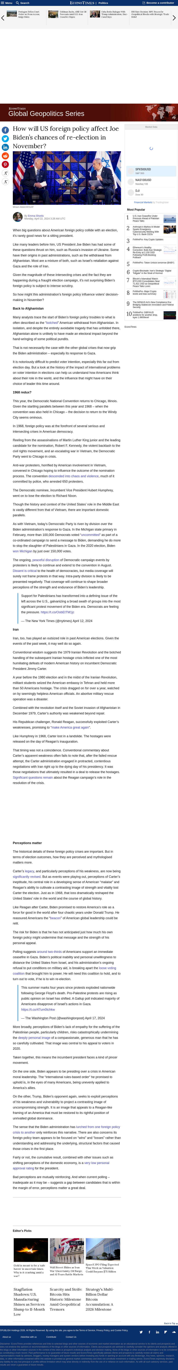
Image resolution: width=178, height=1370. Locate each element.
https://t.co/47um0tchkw (38, 1009)
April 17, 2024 (95, 1018)
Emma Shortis (36, 215)
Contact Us (71, 1337)
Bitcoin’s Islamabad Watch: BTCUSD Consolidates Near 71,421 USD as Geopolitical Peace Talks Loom (146, 282)
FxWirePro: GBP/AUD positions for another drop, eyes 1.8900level (145, 315)
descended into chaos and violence (74, 476)
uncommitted (90, 535)
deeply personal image (34, 1038)
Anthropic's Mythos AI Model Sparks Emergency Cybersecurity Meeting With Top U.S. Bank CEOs (146, 231)
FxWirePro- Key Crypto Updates (148, 239)
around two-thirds (49, 952)
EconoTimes (130, 327)
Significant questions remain (33, 777)
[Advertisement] (89, 75)
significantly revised (27, 876)
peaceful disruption (45, 560)
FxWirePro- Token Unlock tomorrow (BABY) (153, 262)
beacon (55, 918)
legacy (29, 871)
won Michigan (22, 551)
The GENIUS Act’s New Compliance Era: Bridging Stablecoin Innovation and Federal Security (153, 305)
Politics (103, 2)
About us (6, 1337)
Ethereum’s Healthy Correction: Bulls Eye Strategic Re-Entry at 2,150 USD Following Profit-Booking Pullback (147, 252)
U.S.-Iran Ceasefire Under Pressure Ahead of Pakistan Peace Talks (146, 218)
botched (52, 323)
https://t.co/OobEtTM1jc (57, 612)
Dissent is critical (25, 571)
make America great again (70, 727)
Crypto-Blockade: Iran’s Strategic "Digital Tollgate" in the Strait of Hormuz (152, 271)
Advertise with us (28, 1337)
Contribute (51, 1337)
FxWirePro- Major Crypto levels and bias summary (144, 292)
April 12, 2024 (82, 621)
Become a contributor (160, 2)
